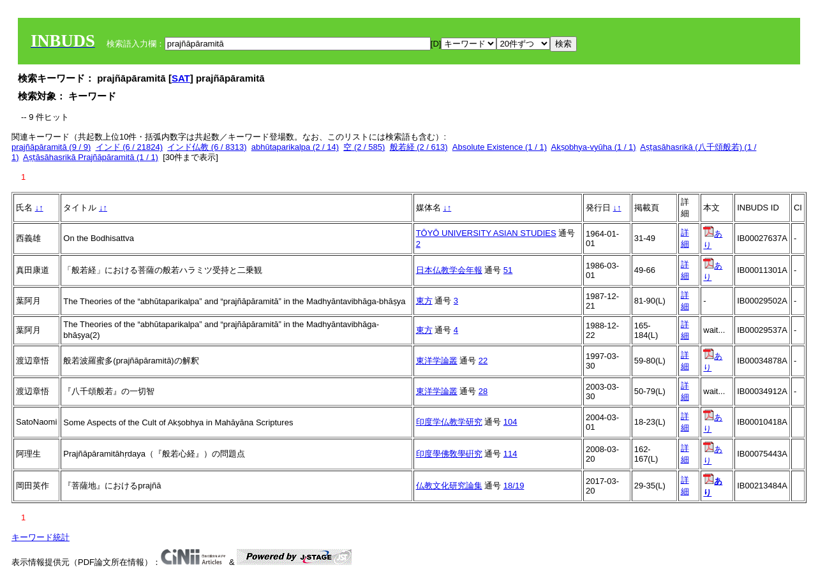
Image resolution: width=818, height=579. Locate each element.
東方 (424, 300)
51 (507, 270)
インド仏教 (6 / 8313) (206, 147)
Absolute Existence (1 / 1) (499, 147)
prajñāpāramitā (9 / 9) (51, 147)
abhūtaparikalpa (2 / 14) (295, 147)
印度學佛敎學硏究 (449, 453)
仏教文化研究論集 (449, 485)
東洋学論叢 (436, 360)
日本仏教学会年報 (449, 270)
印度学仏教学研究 (449, 422)
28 (483, 391)
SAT (181, 78)
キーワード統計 (40, 537)
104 (510, 422)
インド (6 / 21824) (129, 147)
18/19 (513, 485)
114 (510, 453)
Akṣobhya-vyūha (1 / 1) (593, 147)
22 (483, 360)
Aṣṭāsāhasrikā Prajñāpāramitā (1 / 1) (90, 157)
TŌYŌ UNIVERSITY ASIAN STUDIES (486, 233)
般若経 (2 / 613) (419, 147)
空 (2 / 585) (364, 147)
